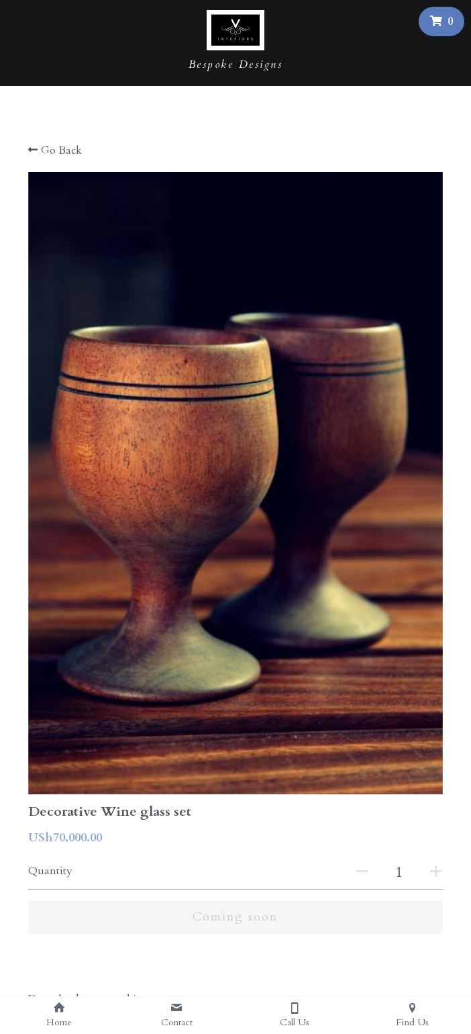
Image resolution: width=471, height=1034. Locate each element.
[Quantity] (399, 872)
